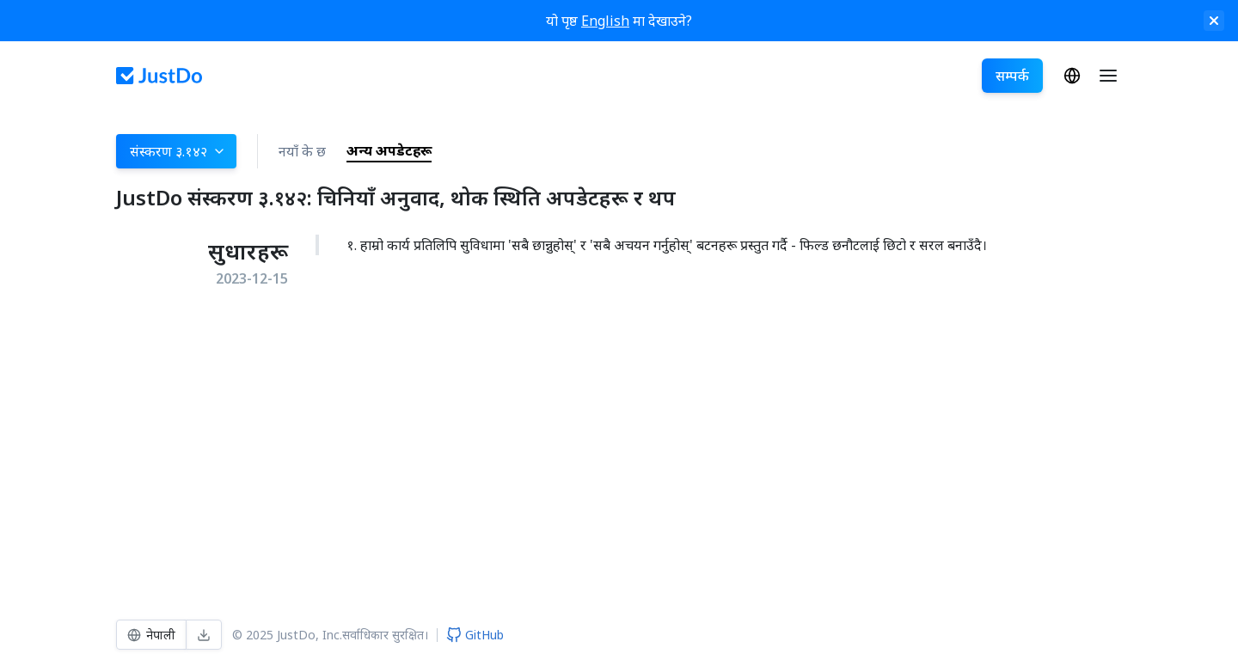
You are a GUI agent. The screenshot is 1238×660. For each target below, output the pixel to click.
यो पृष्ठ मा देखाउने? (619, 20)
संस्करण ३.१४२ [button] (178, 151)
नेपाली (1072, 75)
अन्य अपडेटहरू (389, 150)
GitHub (475, 634)
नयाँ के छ (302, 151)
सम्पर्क (1012, 75)
